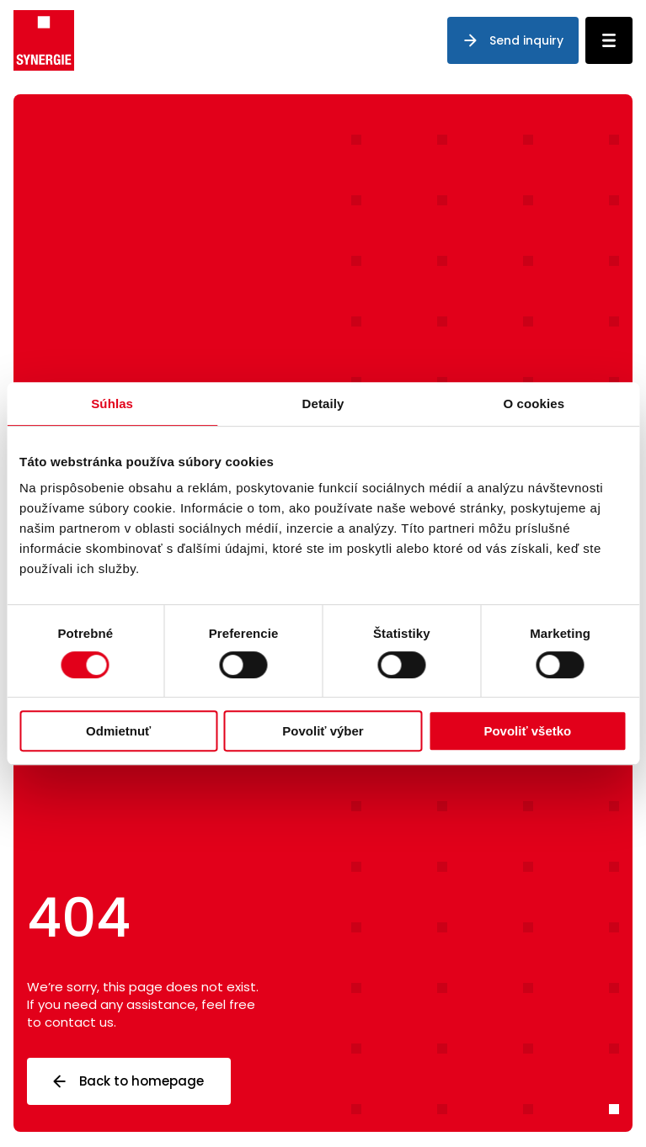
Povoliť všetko (527, 731)
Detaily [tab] (323, 403)
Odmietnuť (118, 731)
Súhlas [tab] (112, 403)
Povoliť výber (322, 731)
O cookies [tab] (534, 403)
